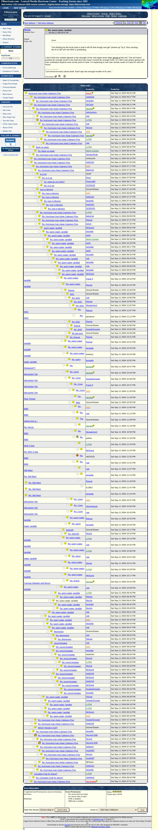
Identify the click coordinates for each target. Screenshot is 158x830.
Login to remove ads (10, 155)
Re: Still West (30, 476)
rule (87, 116)
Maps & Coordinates (11, 80)
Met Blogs (7, 35)
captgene (90, 97)
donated (67, 825)
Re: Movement (62, 635)
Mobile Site (7, 131)
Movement (58, 631)
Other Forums (93, 13)
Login (5, 7)
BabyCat (90, 170)
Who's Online (98, 16)
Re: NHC (76, 298)
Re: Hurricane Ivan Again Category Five (52, 97)
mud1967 (90, 750)
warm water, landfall (53, 228)
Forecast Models (9, 87)
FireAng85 (91, 181)
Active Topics (115, 13)
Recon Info (7, 91)
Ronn (88, 177)
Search (5, 42)
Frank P (89, 279)
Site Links (6, 110)
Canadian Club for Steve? (45, 774)
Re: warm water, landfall (57, 232)
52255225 (90, 185)
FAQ (108, 16)
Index (127, 23)
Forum (5, 68)
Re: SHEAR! (73, 534)
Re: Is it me (47, 178)
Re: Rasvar (75, 337)
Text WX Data (8, 121)
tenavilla (90, 101)
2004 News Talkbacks (46, 23)
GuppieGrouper (93, 329)
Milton (89, 7)
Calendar (122, 16)
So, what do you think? (54, 182)
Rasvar (89, 220)
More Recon (7, 94)
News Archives (8, 39)
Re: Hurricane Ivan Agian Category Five (52, 162)
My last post (77, 333)
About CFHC (8, 127)
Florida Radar (8, 98)
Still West (28, 470)
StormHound (92, 506)
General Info (8, 107)
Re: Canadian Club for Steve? (49, 778)
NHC (72, 294)
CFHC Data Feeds (10, 124)
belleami (90, 747)
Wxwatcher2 (91, 305)
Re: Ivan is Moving (50, 193)
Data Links (7, 114)
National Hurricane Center (100, 827)
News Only (7, 32)
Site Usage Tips (9, 117)
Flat (143, 23)
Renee (89, 533)
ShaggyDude (92, 154)
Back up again (42, 147)
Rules (114, 16)
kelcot (88, 224)
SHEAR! (70, 530)
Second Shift (92, 735)
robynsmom (91, 112)
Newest (12, 68)
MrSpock (90, 228)
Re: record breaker (64, 647)
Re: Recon (29, 427)
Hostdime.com (98, 819)
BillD (78, 402)
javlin (88, 235)
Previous (118, 23)
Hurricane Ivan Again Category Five (45, 93)
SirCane (89, 104)
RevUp (27, 30)
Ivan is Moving (46, 189)
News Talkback (29, 23)
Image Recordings (10, 84)
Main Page (7, 28)
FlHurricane (10, 12)
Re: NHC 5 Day (31, 452)
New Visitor (20, 7)
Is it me (43, 174)
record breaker (60, 643)
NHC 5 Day (29, 446)
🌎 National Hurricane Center (10, 149)
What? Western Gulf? (47, 728)
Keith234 (90, 162)
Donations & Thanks (11, 71)
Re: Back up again (46, 151)
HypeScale (5, 55)
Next (136, 23)
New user (86, 16)
